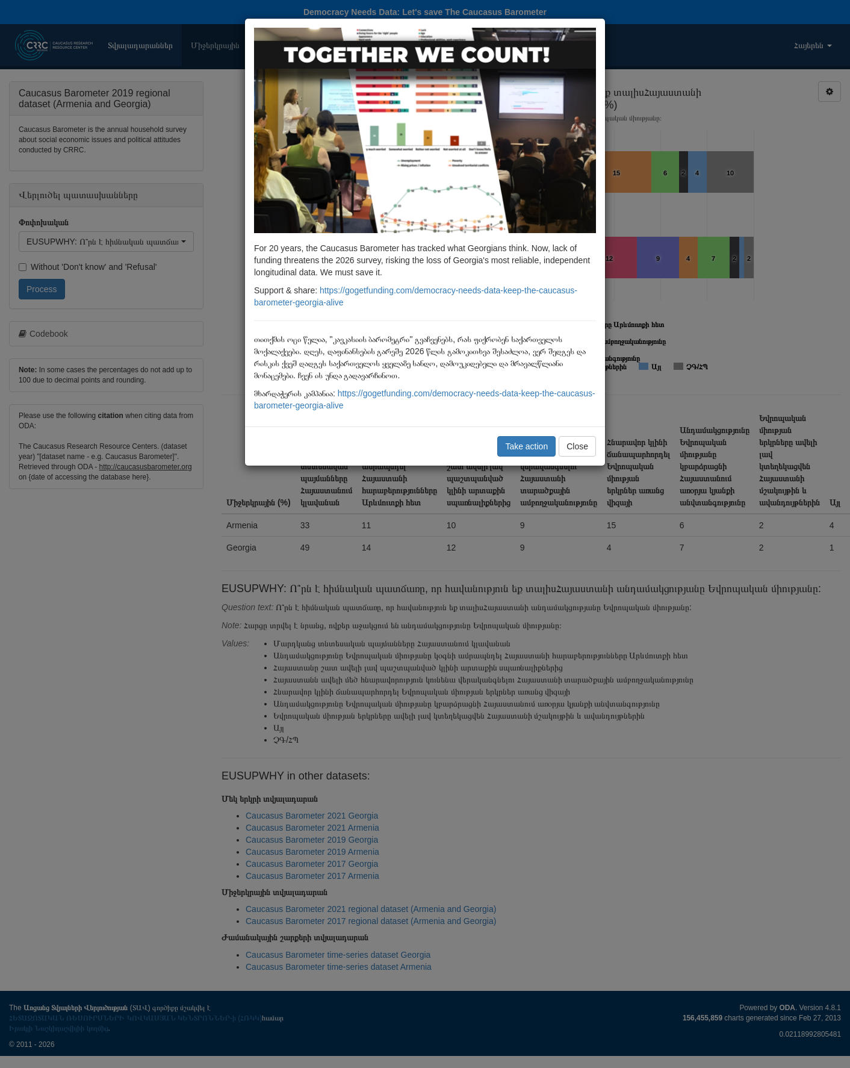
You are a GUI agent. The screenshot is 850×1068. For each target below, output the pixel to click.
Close (577, 446)
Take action (526, 446)
